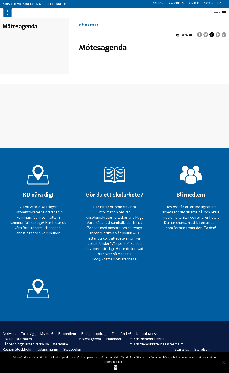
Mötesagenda (89, 338)
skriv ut (184, 35)
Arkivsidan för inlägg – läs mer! (28, 333)
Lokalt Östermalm (17, 338)
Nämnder (114, 338)
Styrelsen (202, 349)
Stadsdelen (176, 3)
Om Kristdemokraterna (205, 3)
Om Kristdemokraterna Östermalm (155, 344)
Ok (115, 367)
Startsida (156, 3)
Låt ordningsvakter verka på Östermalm (35, 344)
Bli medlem (67, 333)
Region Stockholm (17, 349)
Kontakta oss (147, 333)
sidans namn (47, 349)
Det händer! (121, 333)
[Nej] (223, 362)
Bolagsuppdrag (94, 333)
